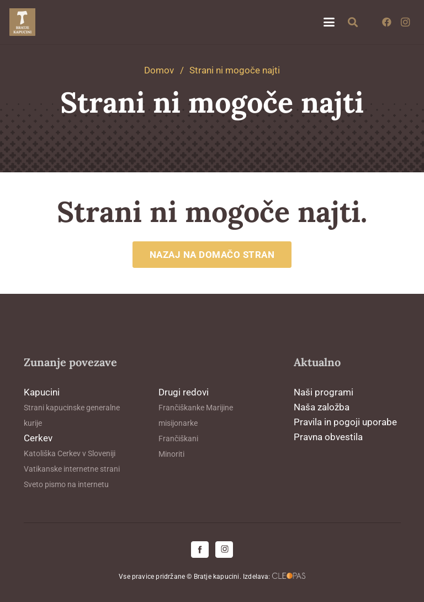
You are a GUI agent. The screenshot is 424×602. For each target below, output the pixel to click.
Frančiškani (178, 438)
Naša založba (321, 407)
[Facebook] (386, 22)
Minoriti (171, 454)
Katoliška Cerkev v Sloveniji (69, 453)
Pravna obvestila (328, 436)
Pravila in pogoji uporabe (345, 421)
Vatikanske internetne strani (72, 468)
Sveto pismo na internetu (66, 484)
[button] (329, 22)
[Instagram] (405, 22)
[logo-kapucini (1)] (22, 22)
